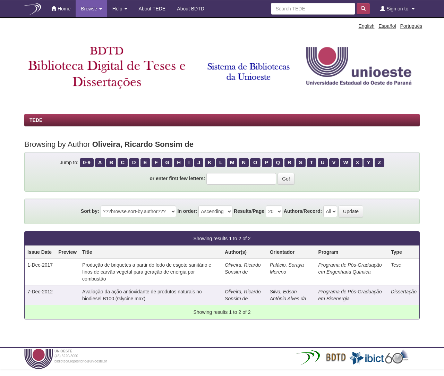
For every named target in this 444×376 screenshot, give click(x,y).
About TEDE (152, 8)
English (367, 26)
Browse (91, 8)
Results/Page (249, 211)
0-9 (87, 162)
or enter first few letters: (177, 178)
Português (411, 26)
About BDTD (190, 8)
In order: (187, 211)
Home (60, 8)
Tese (396, 265)
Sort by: (90, 211)
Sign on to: (397, 8)
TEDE (35, 120)
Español (387, 26)
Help (119, 8)
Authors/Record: (303, 211)
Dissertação (404, 291)
